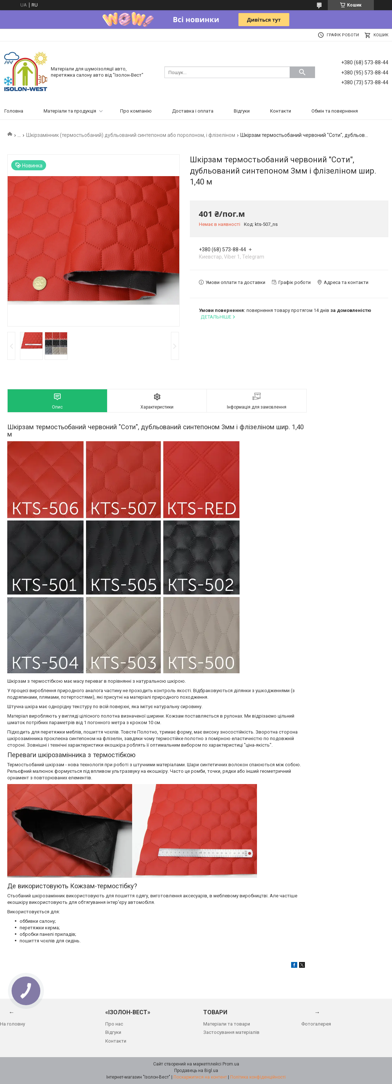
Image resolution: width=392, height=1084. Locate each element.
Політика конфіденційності (258, 1077)
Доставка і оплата (192, 111)
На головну (12, 1024)
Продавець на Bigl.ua (196, 1070)
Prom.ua (230, 1064)
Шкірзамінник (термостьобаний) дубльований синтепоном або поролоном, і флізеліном (130, 135)
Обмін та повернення (334, 111)
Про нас (114, 1024)
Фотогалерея (316, 1024)
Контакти (280, 111)
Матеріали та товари (226, 1024)
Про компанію (136, 111)
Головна (13, 111)
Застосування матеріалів (231, 1032)
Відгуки (242, 111)
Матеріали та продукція (70, 111)
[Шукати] (302, 72)
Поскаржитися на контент (200, 1077)
